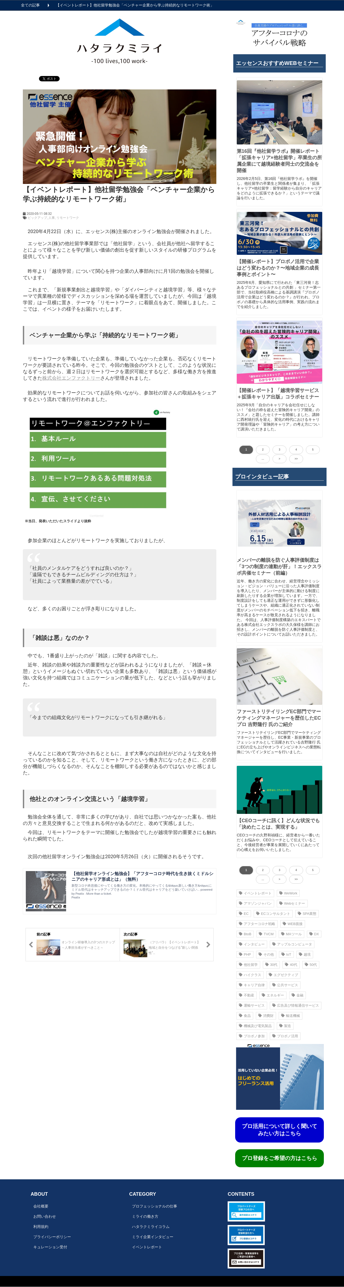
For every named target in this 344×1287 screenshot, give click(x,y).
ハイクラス (250, 975)
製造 (285, 1026)
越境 (305, 954)
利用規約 (40, 1226)
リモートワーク (67, 218)
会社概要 (40, 1206)
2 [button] (263, 449)
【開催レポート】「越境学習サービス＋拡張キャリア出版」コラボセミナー (278, 394)
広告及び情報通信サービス (295, 1005)
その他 (266, 954)
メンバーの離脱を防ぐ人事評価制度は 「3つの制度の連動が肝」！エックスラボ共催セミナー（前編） (279, 566)
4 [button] (296, 449)
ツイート (47, 75)
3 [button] (279, 449)
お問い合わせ (44, 1216)
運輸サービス (252, 1005)
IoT (286, 954)
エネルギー (273, 995)
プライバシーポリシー (52, 1237)
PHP (245, 954)
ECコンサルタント (273, 914)
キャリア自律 (252, 985)
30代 (271, 965)
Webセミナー (292, 903)
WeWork (288, 893)
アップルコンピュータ (292, 944)
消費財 (266, 1016)
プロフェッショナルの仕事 (154, 1206)
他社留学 (248, 965)
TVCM (266, 934)
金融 (297, 995)
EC (244, 914)
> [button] (279, 458)
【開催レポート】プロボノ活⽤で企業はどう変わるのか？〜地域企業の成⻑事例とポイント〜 (278, 268)
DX (314, 934)
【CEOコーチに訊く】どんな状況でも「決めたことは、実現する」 (278, 824)
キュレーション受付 (50, 1247)
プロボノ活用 (285, 1036)
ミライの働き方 (145, 1216)
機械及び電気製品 (255, 1026)
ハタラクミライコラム (151, 1226)
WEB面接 (293, 924)
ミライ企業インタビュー (152, 1237)
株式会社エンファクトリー (71, 378)
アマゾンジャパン (255, 903)
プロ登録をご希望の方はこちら (279, 1158)
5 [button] (313, 449)
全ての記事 (30, 5)
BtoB (245, 934)
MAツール (291, 934)
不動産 (246, 995)
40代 (291, 965)
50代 (311, 965)
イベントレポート (255, 893)
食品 (245, 1016)
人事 (51, 218)
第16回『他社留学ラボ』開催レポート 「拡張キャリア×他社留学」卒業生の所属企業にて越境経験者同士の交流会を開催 (279, 160)
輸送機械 (290, 1016)
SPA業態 (307, 914)
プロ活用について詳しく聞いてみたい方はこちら (279, 1129)
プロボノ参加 (252, 1036)
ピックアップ (37, 218)
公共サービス (285, 985)
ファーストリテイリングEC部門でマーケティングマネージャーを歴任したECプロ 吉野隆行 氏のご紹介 (279, 718)
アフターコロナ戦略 (257, 924)
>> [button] (296, 458)
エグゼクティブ (283, 975)
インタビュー (252, 944)
